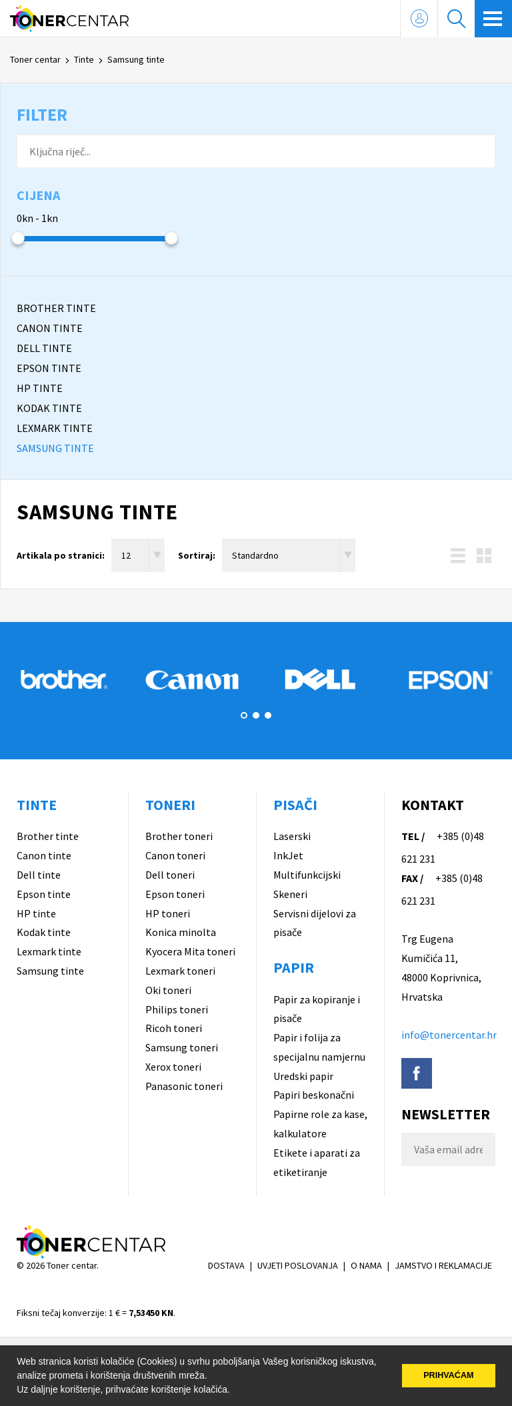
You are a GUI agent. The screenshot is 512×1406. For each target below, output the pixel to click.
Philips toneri (176, 1009)
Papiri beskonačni (313, 1094)
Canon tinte (44, 855)
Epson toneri (175, 894)
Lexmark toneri (180, 970)
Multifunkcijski (307, 874)
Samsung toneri (181, 1047)
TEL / (413, 836)
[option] (64, 679)
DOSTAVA (226, 1265)
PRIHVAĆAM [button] (448, 1375)
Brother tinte (48, 836)
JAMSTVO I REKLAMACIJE (443, 1265)
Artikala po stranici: (61, 555)
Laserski (292, 836)
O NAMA (366, 1265)
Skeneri (290, 894)
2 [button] (256, 715)
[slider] (18, 238)
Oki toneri (168, 990)
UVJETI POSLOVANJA (297, 1265)
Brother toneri (179, 836)
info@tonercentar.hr (449, 1034)
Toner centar (35, 59)
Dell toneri (170, 874)
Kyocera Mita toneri (190, 951)
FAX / (412, 878)
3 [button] (268, 715)
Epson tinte (44, 894)
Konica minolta (180, 932)
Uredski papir (303, 1076)
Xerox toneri (173, 1066)
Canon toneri (175, 855)
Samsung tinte (136, 59)
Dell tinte (39, 874)
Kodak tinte (44, 932)
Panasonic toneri (184, 1086)
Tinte (84, 59)
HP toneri (167, 913)
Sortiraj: (196, 555)
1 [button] (244, 715)
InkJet (288, 855)
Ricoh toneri (173, 1028)
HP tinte (36, 913)
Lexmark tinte (49, 951)
